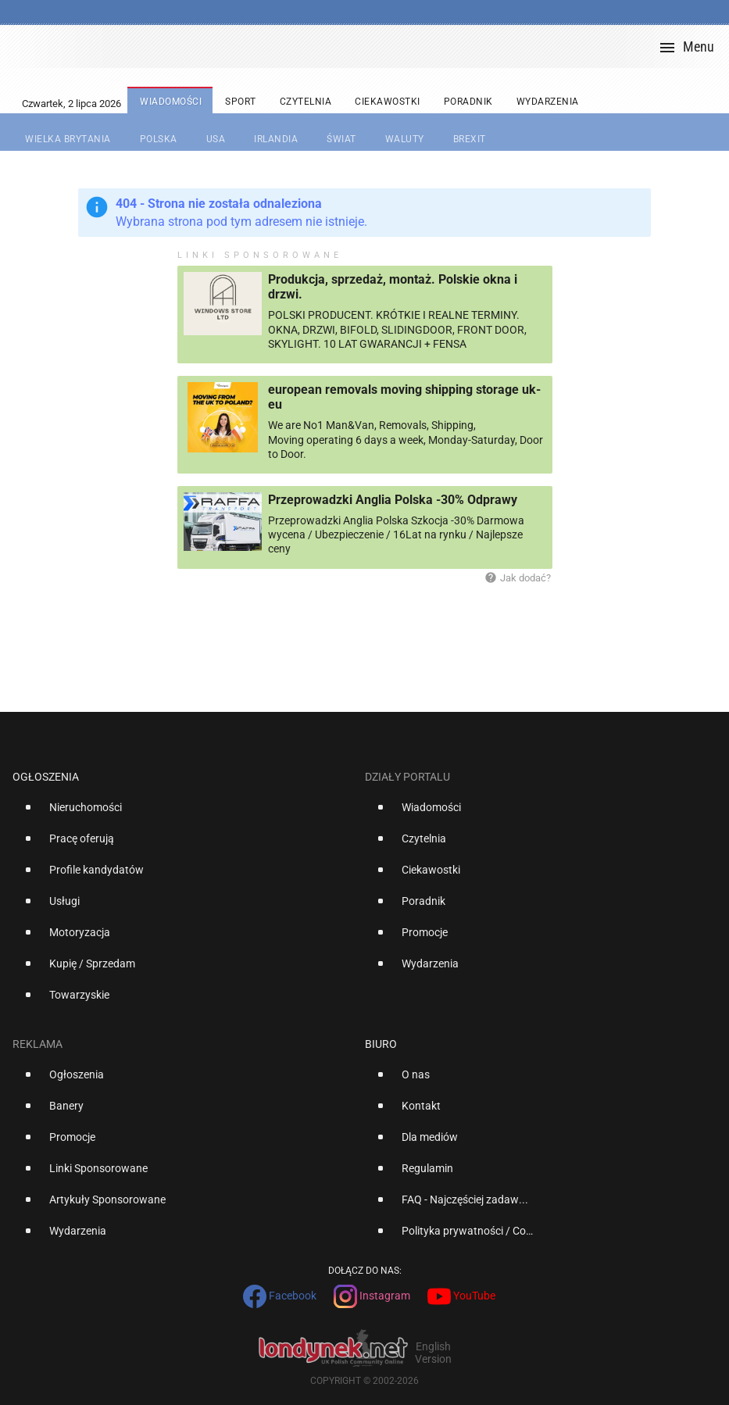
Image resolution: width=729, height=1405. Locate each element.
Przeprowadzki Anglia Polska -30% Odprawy (392, 499)
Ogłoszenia (46, 776)
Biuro (381, 1044)
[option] (182, 813)
